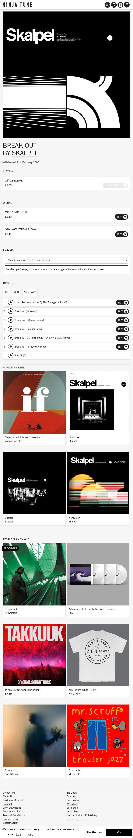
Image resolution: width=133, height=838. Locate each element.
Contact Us (9, 792)
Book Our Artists (12, 811)
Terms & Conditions (14, 815)
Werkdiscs (72, 804)
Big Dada (72, 792)
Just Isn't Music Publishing (82, 815)
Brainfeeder (73, 800)
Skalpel (25, 153)
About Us (8, 796)
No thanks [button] (94, 832)
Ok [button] (119, 832)
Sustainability (10, 823)
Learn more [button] (24, 834)
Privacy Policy (10, 819)
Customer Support (13, 800)
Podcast (7, 804)
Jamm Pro (72, 811)
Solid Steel (72, 808)
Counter (71, 796)
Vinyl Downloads (12, 808)
